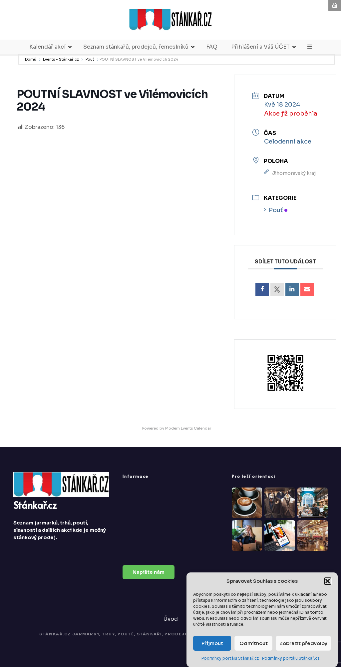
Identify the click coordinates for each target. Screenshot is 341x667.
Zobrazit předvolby (303, 644)
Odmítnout (253, 644)
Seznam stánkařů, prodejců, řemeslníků (135, 46)
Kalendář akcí (47, 46)
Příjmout (212, 644)
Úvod (171, 618)
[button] (327, 581)
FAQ (211, 46)
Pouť (90, 59)
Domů (30, 59)
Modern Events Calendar (188, 428)
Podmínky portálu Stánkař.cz (230, 658)
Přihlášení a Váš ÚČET (260, 46)
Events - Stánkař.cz (61, 59)
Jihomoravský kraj (294, 173)
